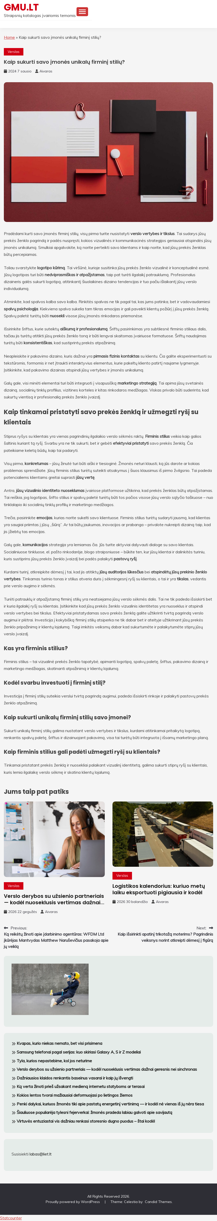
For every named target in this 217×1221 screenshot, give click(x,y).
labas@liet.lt (41, 1154)
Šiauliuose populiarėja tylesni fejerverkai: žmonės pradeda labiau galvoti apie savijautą (94, 1112)
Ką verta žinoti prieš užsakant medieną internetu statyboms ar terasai (81, 1086)
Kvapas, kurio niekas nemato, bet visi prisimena (59, 1043)
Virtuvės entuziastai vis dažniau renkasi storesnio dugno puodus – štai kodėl (86, 1121)
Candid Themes (158, 1201)
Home (9, 37)
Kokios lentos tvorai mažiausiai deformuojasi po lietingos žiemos (75, 1095)
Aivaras (46, 71)
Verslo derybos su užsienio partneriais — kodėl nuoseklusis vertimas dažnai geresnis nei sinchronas (54, 902)
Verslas (14, 52)
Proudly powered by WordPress (73, 1201)
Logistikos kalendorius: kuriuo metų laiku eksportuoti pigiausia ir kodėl (158, 889)
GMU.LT (21, 7)
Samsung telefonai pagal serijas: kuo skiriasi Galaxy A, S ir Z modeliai (79, 1052)
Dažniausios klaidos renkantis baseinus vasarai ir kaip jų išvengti (75, 1077)
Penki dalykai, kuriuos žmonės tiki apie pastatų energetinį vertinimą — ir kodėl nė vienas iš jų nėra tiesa (110, 1103)
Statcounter (11, 1217)
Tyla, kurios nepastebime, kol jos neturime (54, 1060)
